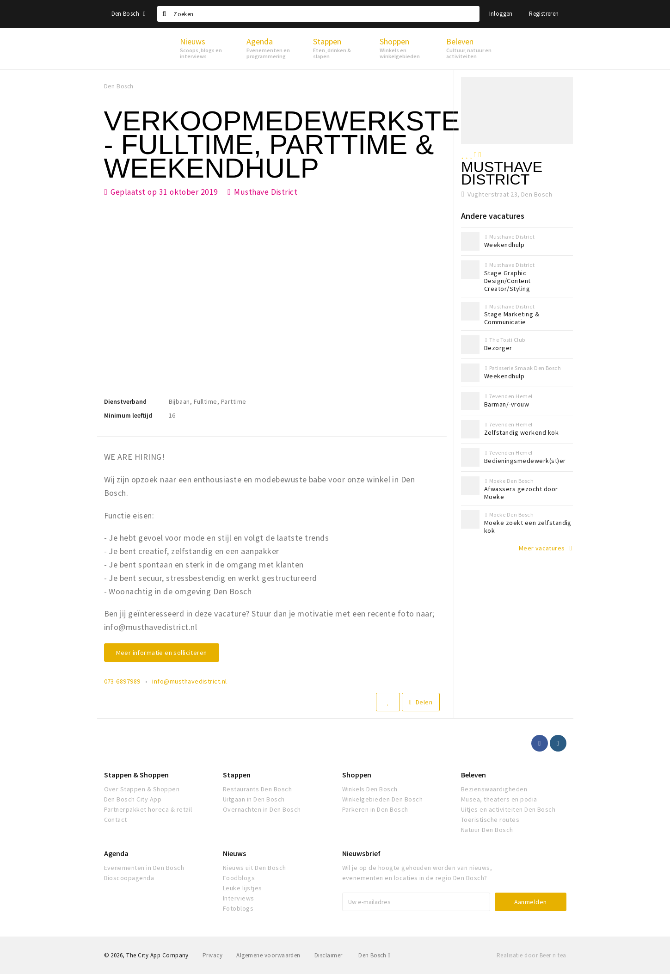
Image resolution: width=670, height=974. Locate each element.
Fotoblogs (238, 908)
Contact (115, 819)
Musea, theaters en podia (499, 799)
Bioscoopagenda (129, 878)
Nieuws (234, 853)
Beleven (473, 774)
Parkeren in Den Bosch (375, 809)
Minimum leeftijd (128, 415)
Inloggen (501, 14)
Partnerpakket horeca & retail (148, 809)
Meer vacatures (542, 548)
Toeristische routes (490, 819)
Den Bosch (128, 14)
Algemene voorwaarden (268, 955)
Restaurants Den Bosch (257, 789)
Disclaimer (328, 955)
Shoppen (356, 774)
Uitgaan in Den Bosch (254, 799)
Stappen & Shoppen (136, 774)
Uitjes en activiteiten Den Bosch (508, 809)
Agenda (116, 853)
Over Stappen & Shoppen (142, 789)
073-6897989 (122, 681)
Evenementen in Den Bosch (144, 867)
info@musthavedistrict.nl (189, 681)
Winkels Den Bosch (370, 789)
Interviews (238, 898)
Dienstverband (125, 401)
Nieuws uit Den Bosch (254, 867)
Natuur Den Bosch (487, 830)
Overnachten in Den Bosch (262, 809)
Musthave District (265, 192)
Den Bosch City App (133, 799)
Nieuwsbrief (361, 853)
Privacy (212, 955)
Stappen (237, 774)
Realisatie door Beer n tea (531, 955)
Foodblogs (239, 878)
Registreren (544, 14)
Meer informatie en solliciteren (161, 652)
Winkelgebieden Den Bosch (382, 799)
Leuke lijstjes (242, 888)
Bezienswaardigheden (494, 789)
